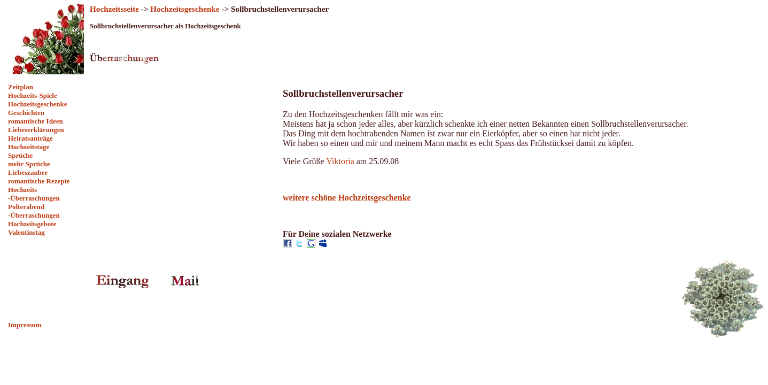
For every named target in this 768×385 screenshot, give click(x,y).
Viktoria (340, 161)
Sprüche (20, 155)
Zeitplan (20, 87)
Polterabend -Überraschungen (34, 211)
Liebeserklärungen (36, 130)
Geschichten (26, 113)
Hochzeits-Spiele (32, 95)
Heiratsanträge (30, 138)
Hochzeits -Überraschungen (34, 194)
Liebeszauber (28, 172)
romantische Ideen (35, 121)
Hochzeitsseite (114, 8)
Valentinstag (26, 232)
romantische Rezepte (39, 181)
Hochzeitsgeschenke (37, 104)
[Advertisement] (45, 278)
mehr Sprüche (29, 164)
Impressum (25, 325)
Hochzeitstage (28, 147)
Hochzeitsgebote (32, 224)
